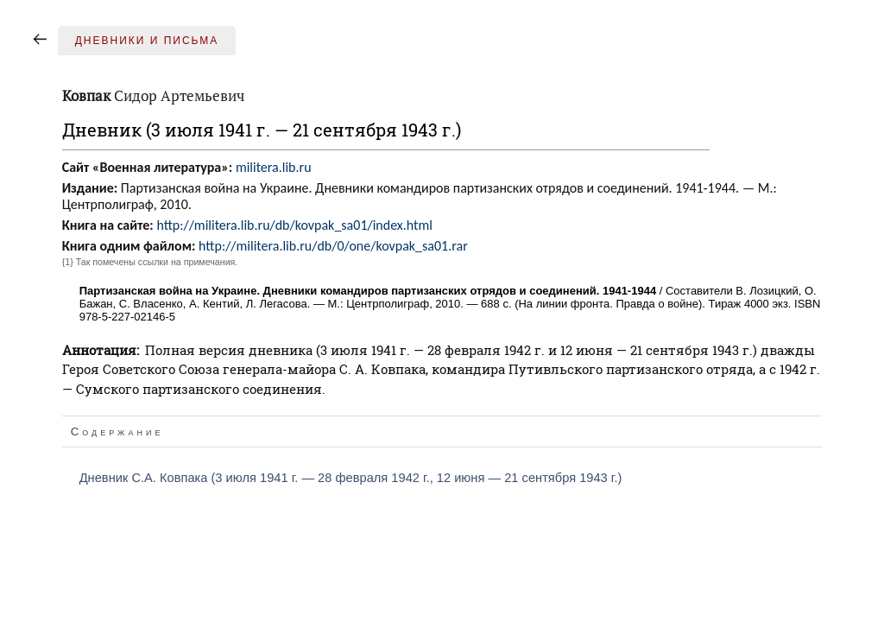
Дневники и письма (147, 41)
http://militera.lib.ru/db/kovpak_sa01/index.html (294, 225)
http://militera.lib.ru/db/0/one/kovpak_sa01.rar (333, 246)
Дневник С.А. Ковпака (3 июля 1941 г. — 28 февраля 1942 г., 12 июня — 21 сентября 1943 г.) (350, 478)
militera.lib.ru (274, 167)
